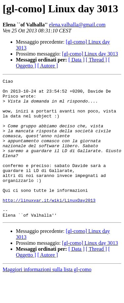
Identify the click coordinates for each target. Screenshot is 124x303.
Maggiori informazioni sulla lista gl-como (47, 297)
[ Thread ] (96, 60)
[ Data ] (76, 60)
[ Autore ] (47, 65)
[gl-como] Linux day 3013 (90, 54)
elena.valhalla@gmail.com (77, 24)
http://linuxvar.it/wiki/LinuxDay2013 (49, 225)
